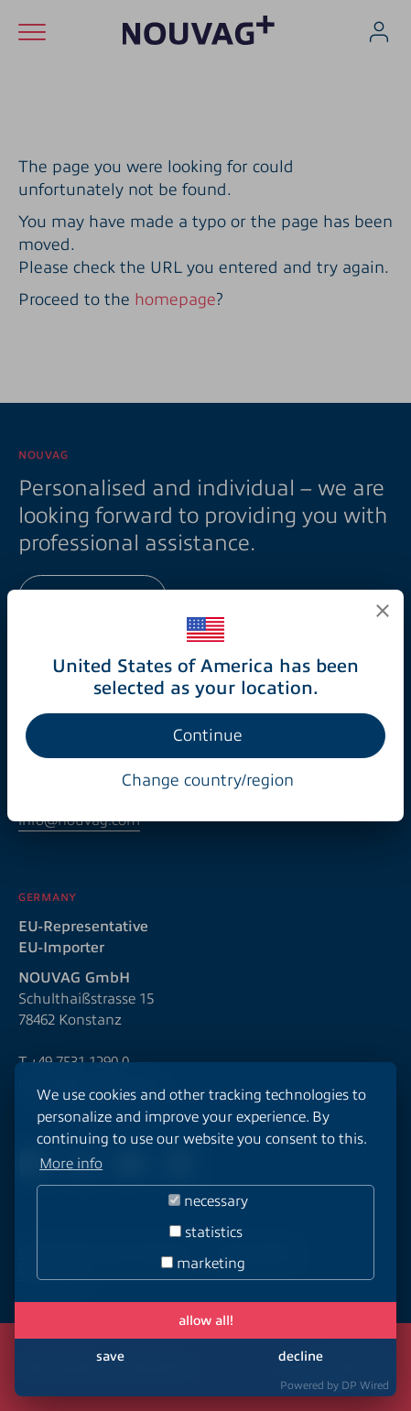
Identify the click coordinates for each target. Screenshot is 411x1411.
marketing (203, 1263)
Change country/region (208, 780)
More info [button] (71, 1164)
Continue (208, 735)
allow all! (205, 1320)
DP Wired (365, 1385)
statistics (206, 1232)
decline (300, 1356)
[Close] (382, 610)
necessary (208, 1201)
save (110, 1356)
